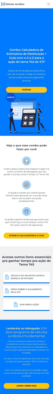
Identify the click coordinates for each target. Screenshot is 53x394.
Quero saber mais (26, 386)
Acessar (26, 90)
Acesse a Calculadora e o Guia (26, 235)
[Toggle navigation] (49, 4)
